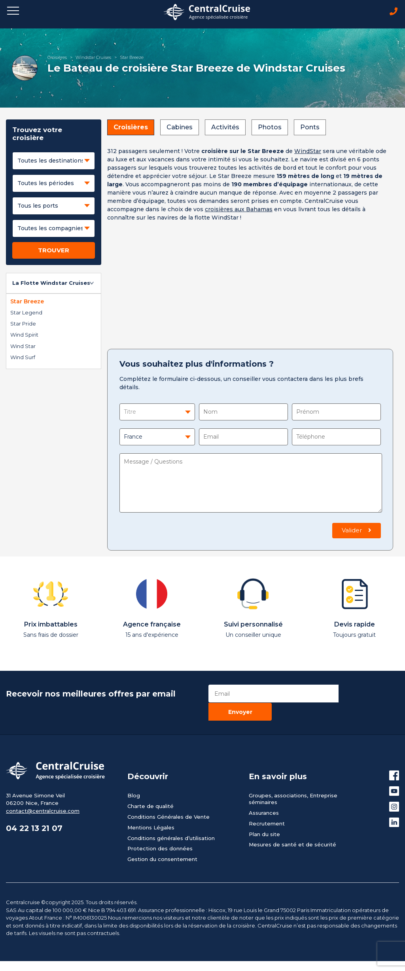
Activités (225, 127)
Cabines (180, 127)
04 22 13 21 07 (35, 811)
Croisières (57, 57)
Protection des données (160, 830)
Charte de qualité (150, 788)
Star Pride (23, 324)
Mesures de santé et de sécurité (292, 826)
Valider (356, 530)
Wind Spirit (24, 335)
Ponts (310, 127)
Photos (270, 127)
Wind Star (23, 346)
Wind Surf (22, 357)
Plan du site (264, 816)
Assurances (264, 794)
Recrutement (267, 805)
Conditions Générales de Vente (168, 798)
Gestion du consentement (162, 841)
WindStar (307, 151)
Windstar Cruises (93, 57)
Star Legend (26, 313)
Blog (133, 777)
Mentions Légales (150, 809)
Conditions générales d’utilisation (171, 820)
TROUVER (53, 250)
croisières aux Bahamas (239, 209)
